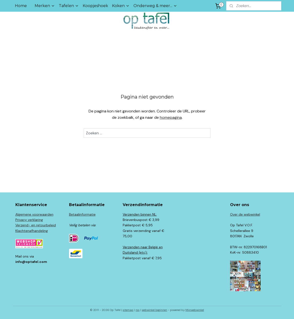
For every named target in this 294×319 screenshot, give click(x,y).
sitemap (128, 310)
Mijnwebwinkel (194, 310)
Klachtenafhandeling (31, 231)
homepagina (171, 117)
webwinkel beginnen (154, 310)
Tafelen (69, 5)
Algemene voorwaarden (34, 214)
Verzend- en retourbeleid (35, 225)
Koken (121, 5)
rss (138, 310)
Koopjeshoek (95, 5)
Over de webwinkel (245, 214)
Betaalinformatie (82, 214)
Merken (45, 5)
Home (21, 5)
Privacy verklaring (29, 220)
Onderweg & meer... (155, 5)
